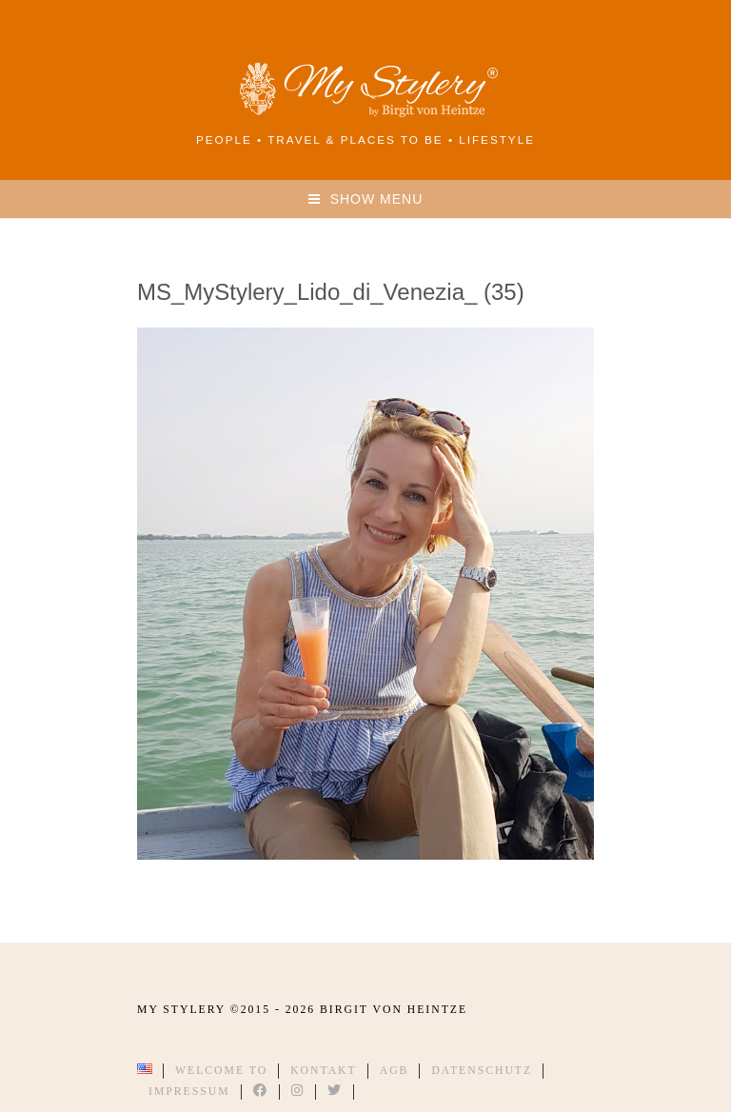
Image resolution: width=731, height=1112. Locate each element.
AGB (394, 1070)
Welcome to (221, 1070)
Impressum (189, 1091)
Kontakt (323, 1070)
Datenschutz (481, 1070)
